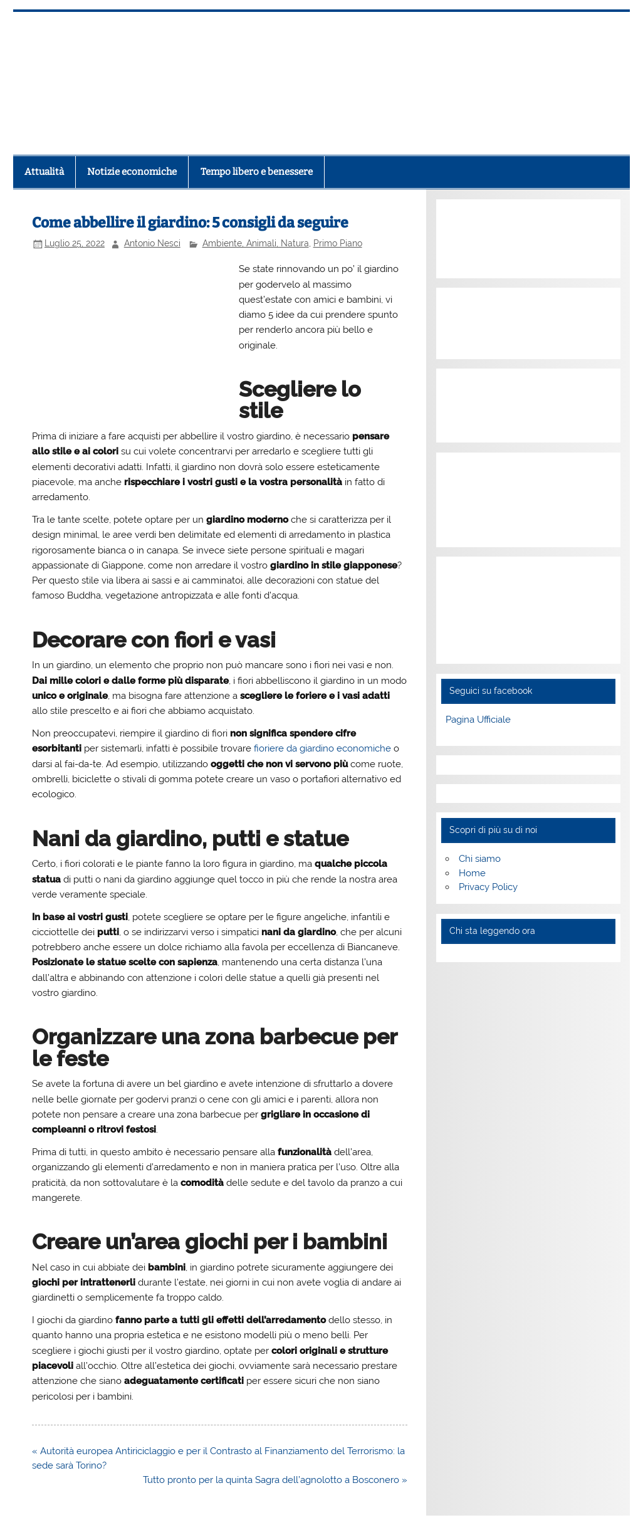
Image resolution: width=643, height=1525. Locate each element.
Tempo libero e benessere (257, 171)
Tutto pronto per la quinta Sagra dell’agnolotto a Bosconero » (275, 1480)
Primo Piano (337, 243)
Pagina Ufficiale (478, 719)
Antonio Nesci (152, 243)
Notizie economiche (132, 171)
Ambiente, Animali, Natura (255, 243)
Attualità (44, 171)
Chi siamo (480, 858)
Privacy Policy (488, 887)
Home (472, 873)
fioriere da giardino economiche (322, 748)
